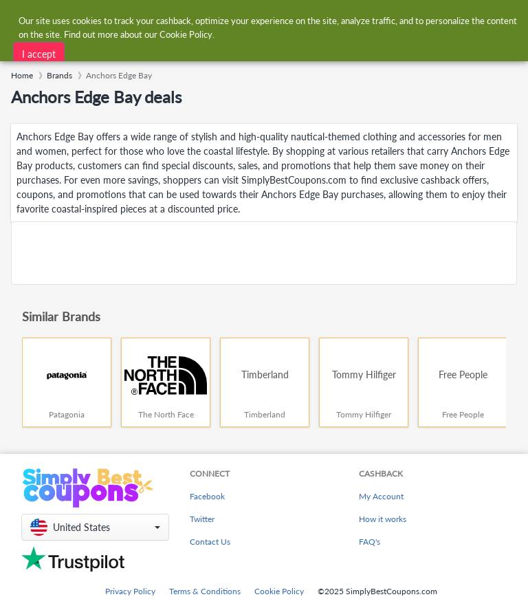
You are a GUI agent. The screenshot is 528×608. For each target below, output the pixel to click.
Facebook (207, 496)
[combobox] (250, 19)
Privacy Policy (130, 591)
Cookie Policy (279, 591)
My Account (381, 496)
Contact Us (210, 541)
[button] (95, 527)
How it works (382, 519)
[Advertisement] (264, 253)
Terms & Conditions (205, 591)
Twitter (202, 519)
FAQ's (369, 541)
